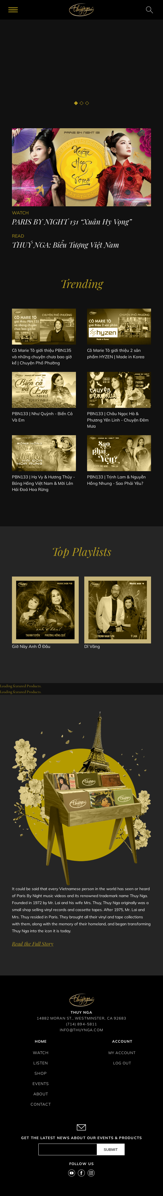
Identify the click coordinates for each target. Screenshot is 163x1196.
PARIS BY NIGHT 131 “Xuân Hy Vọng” (72, 221)
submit (111, 1149)
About (40, 1093)
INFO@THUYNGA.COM (81, 1030)
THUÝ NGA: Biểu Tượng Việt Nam (65, 245)
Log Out (122, 1063)
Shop (40, 1073)
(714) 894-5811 (81, 1024)
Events (41, 1083)
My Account (122, 1052)
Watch (41, 1052)
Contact (41, 1104)
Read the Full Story (32, 943)
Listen (40, 1063)
